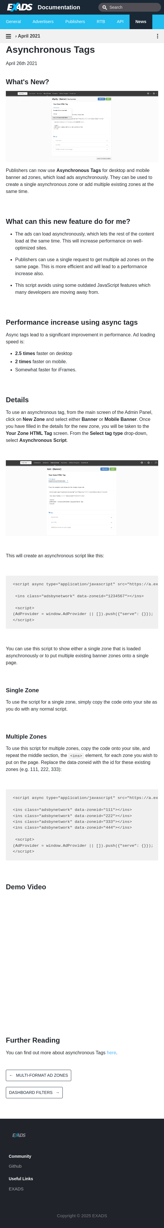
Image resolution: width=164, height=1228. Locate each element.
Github (15, 1166)
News (140, 21)
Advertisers (43, 21)
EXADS (16, 1188)
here (111, 1052)
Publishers (75, 21)
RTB (101, 21)
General (13, 21)
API (120, 21)
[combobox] (129, 7)
